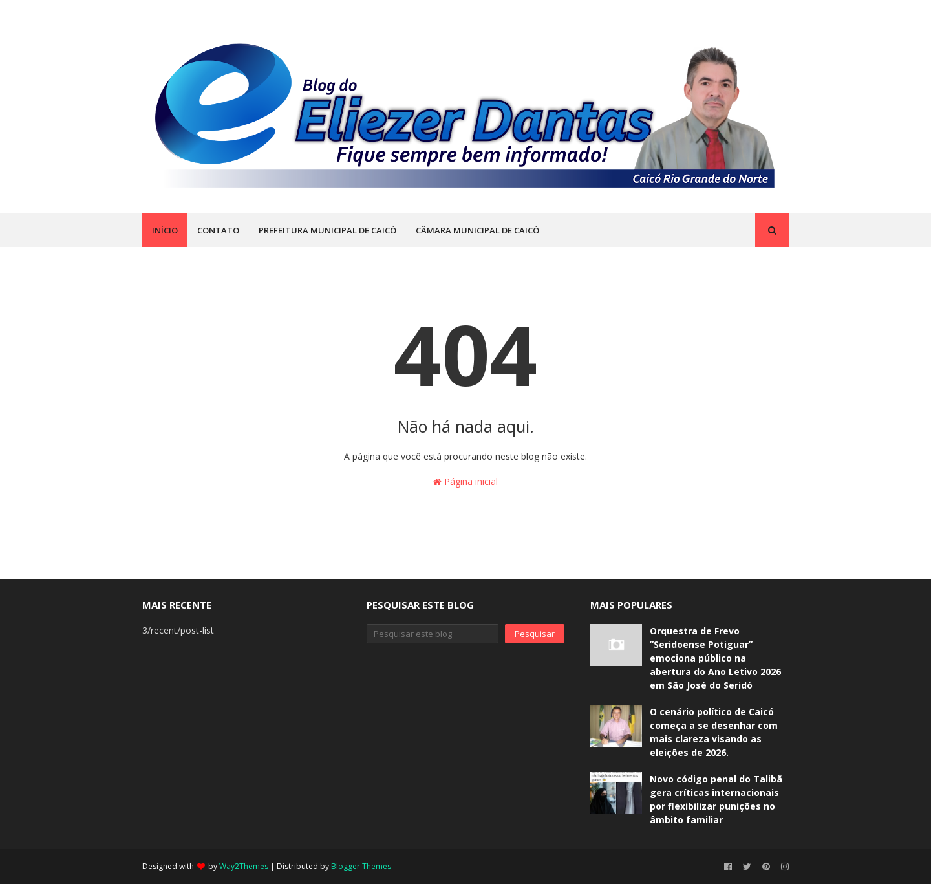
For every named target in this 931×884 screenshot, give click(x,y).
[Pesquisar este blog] (433, 633)
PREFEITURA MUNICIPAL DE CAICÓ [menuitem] (327, 230)
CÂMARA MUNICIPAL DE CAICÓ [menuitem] (477, 230)
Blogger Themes (361, 866)
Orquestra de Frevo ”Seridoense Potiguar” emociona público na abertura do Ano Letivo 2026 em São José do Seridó (715, 658)
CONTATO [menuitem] (218, 230)
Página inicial (465, 481)
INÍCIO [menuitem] (165, 230)
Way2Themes (243, 866)
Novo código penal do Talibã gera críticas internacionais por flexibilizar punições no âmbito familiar (716, 799)
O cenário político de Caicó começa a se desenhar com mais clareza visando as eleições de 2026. (714, 732)
